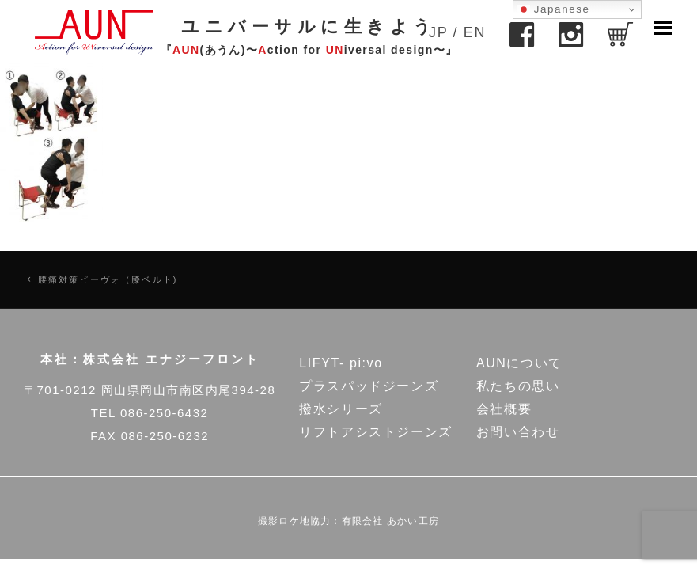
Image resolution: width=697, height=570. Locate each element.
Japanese (553, 9)
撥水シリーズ (341, 409)
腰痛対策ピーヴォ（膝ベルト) (108, 279)
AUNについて (519, 363)
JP (438, 32)
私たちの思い (518, 386)
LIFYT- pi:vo (340, 363)
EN (475, 32)
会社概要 (504, 409)
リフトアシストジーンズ (376, 432)
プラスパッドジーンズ (368, 386)
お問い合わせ (518, 432)
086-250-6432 (164, 413)
